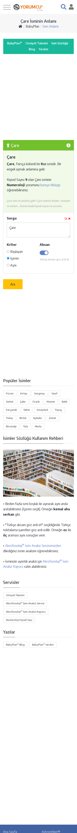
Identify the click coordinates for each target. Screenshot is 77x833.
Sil (67, 218)
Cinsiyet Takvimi (36, 43)
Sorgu (12, 218)
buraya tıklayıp (50, 185)
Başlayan (15, 252)
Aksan (45, 245)
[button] (63, 7)
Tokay (9, 418)
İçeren (13, 258)
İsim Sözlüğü (59, 43)
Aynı (11, 265)
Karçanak (11, 409)
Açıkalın (37, 418)
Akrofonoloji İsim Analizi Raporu (26, 611)
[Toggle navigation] (7, 7)
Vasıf (54, 393)
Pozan (10, 393)
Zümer (52, 418)
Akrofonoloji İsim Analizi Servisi (25, 603)
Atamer (50, 401)
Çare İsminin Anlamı (38, 21)
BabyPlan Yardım (43, 644)
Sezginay (39, 393)
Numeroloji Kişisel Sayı (19, 619)
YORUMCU (31, 7)
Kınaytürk (42, 409)
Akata (38, 426)
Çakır (23, 401)
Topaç (58, 409)
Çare (38, 230)
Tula (25, 426)
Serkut (9, 401)
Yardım (43, 49)
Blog (32, 49)
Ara (12, 284)
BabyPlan (32, 26)
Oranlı (36, 401)
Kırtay (23, 393)
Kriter (12, 245)
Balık (64, 401)
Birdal (23, 418)
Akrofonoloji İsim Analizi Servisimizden (33, 546)
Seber (26, 409)
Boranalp (11, 426)
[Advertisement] (38, 97)
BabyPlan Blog (15, 644)
